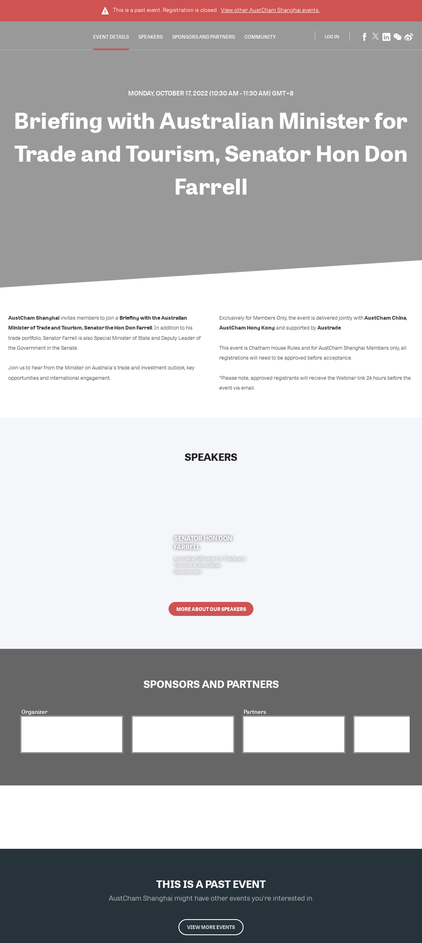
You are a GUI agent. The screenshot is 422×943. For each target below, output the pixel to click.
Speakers (150, 36)
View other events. (270, 10)
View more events (211, 927)
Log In (332, 36)
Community (260, 36)
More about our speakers (211, 609)
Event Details (111, 36)
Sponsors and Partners (203, 36)
